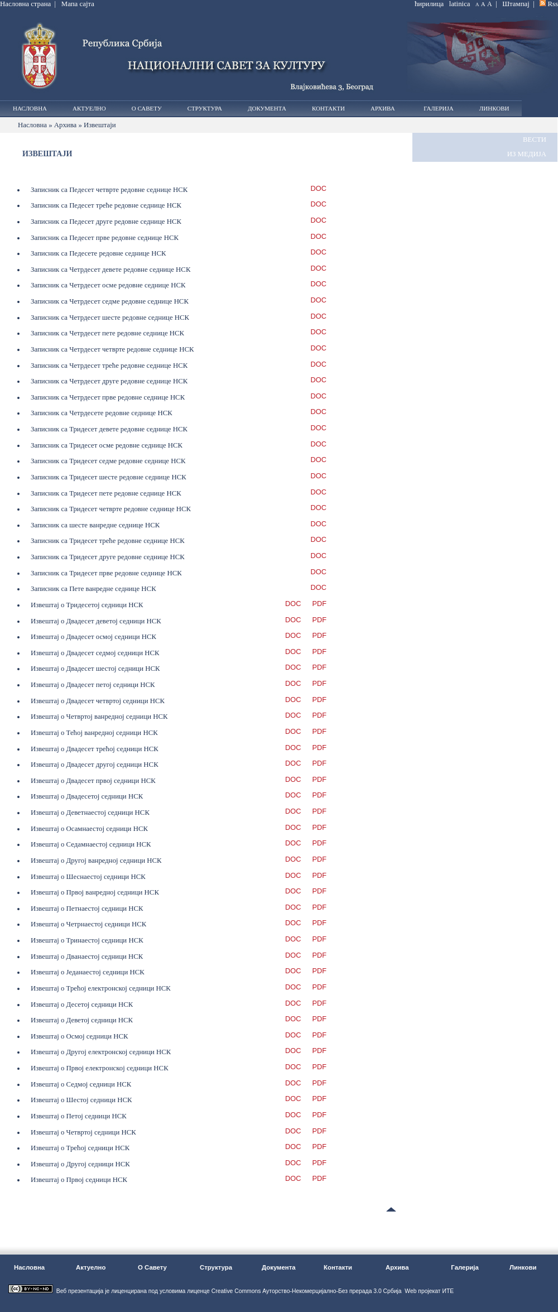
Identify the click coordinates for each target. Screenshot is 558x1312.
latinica (459, 4)
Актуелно (89, 108)
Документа (267, 108)
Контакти (328, 108)
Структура (204, 108)
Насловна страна (25, 4)
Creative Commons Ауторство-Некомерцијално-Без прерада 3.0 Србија (306, 1291)
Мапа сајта (77, 4)
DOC (318, 189)
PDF (319, 604)
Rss (553, 4)
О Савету (147, 108)
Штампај (516, 4)
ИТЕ (448, 1291)
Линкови (494, 108)
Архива (383, 108)
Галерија (437, 108)
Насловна (30, 108)
